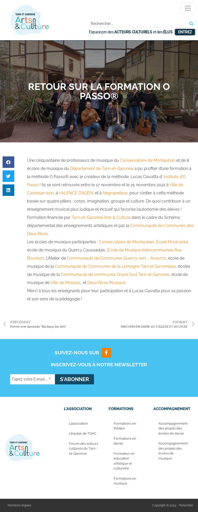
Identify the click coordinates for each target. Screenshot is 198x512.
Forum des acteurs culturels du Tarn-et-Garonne (83, 448)
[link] (147, 160)
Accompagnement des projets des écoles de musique (173, 450)
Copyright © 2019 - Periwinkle (172, 505)
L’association (78, 423)
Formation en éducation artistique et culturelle (124, 461)
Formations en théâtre (125, 426)
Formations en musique (125, 481)
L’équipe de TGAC (82, 433)
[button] (8, 162)
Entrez (185, 32)
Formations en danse (125, 441)
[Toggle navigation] (188, 8)
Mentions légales (19, 505)
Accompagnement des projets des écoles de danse (173, 428)
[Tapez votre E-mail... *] (32, 379)
